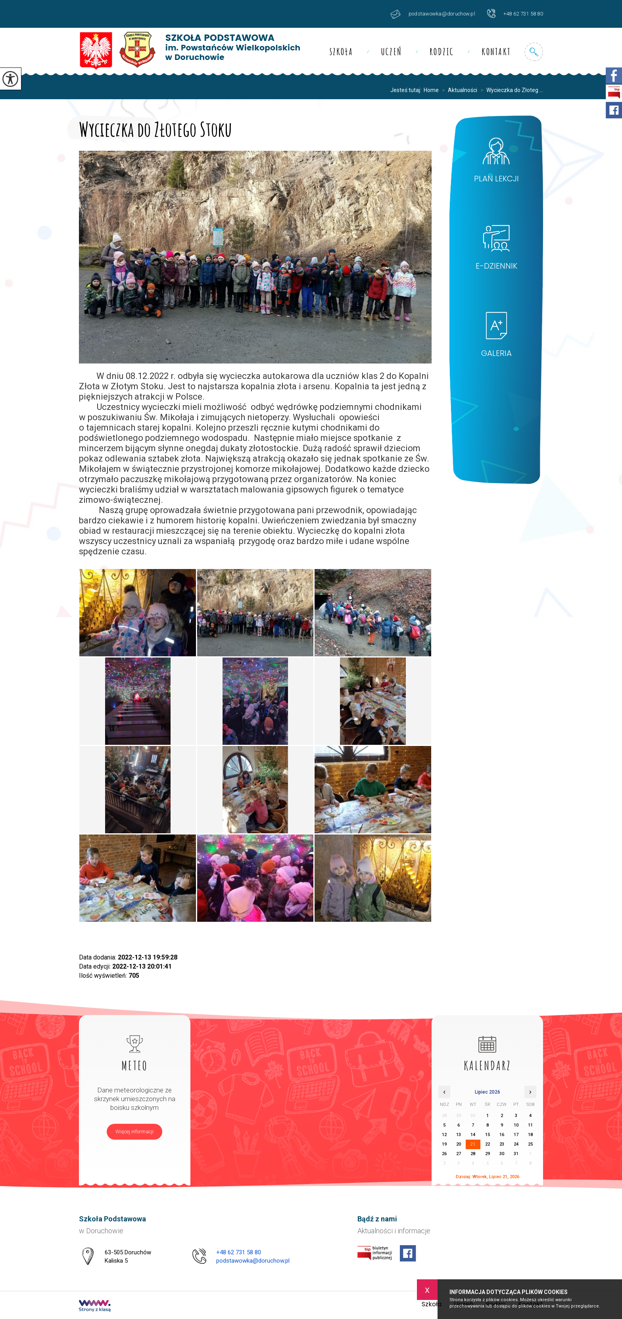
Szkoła (341, 52)
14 (472, 1134)
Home (431, 90)
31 (516, 1153)
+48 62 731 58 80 (515, 13)
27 (458, 1153)
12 (444, 1134)
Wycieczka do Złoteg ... (510, 90)
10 (516, 1125)
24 (516, 1144)
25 (530, 1144)
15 (487, 1134)
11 (530, 1125)
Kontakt (496, 52)
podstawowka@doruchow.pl (432, 14)
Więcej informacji (134, 1131)
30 (501, 1153)
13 (458, 1134)
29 (487, 1153)
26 (444, 1153)
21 (472, 1144)
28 (472, 1153)
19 (444, 1144)
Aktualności (458, 90)
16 (501, 1134)
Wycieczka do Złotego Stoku (155, 127)
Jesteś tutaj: (407, 90)
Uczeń (391, 52)
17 (516, 1134)
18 (530, 1134)
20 (458, 1144)
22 (487, 1144)
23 (501, 1144)
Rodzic (442, 52)
